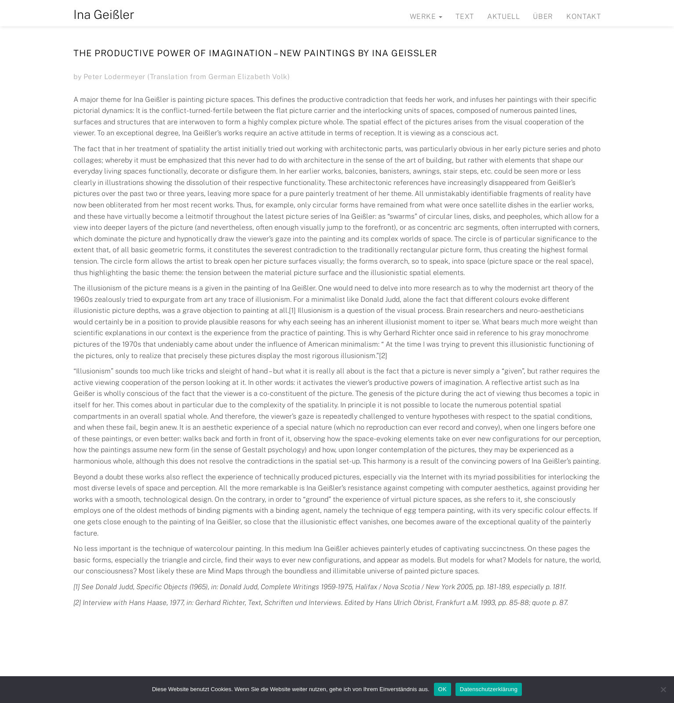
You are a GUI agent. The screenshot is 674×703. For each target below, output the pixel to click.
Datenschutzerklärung (488, 689)
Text (464, 16)
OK (442, 689)
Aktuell (503, 16)
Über (543, 16)
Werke (426, 16)
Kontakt (583, 16)
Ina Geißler (104, 14)
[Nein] (663, 689)
